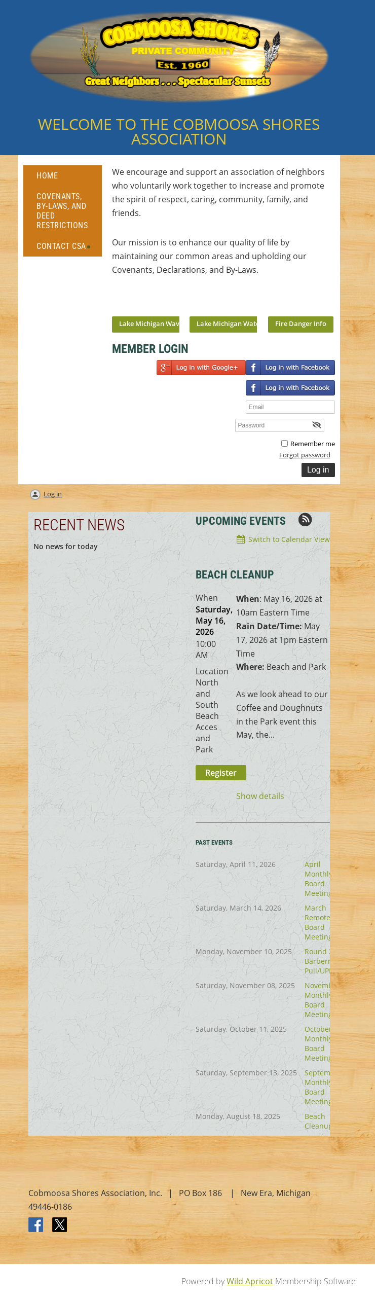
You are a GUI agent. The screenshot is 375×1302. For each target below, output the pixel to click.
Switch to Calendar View (289, 539)
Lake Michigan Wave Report (162, 323)
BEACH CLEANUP (235, 574)
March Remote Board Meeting (318, 922)
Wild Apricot (250, 1281)
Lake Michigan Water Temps (240, 323)
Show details (260, 796)
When (207, 597)
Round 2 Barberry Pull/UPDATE (325, 961)
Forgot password (304, 454)
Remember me (312, 443)
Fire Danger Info (300, 323)
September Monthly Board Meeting (323, 1087)
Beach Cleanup (319, 1121)
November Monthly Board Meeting (322, 1000)
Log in (53, 493)
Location (212, 671)
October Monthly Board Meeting (318, 1043)
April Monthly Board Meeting (318, 878)
